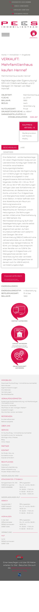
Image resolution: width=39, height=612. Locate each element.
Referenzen (6, 416)
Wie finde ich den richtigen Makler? (13, 407)
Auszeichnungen (7, 410)
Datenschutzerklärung (9, 467)
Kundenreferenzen (8, 419)
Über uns (5, 426)
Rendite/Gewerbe (7, 394)
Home (3, 55)
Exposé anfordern (13, 278)
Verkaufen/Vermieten (11, 398)
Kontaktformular (7, 455)
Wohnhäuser (5, 385)
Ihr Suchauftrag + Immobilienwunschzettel (16, 433)
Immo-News (5, 442)
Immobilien (14, 55)
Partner (5, 446)
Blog (3, 439)
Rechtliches (7, 462)
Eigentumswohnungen (9, 387)
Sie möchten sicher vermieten (12, 412)
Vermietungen (6, 392)
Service (5, 430)
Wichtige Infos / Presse (9, 437)
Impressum (5, 465)
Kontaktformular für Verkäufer (11, 435)
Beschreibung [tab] (10, 147)
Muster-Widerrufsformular (10, 471)
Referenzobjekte (7, 421)
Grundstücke (6, 390)
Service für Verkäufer (8, 405)
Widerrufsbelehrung (8, 469)
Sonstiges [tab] (8, 152)
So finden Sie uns (7, 453)
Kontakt (5, 450)
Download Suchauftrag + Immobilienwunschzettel (19, 383)
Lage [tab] (22, 147)
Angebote (26, 55)
